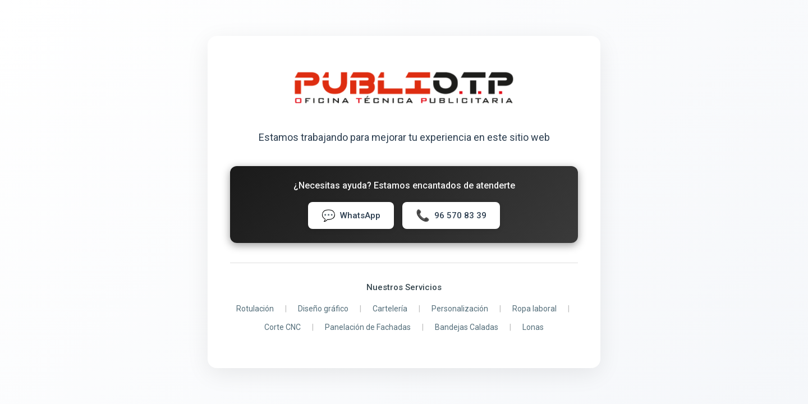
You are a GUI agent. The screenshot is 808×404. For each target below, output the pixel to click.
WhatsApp (351, 215)
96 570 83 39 (451, 215)
